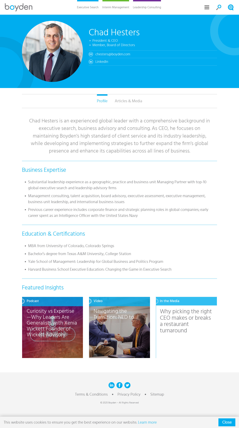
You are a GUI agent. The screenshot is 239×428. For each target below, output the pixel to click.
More (207, 7)
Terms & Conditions (91, 394)
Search (219, 7)
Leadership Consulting (147, 7)
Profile (102, 101)
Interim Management (115, 7)
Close (227, 422)
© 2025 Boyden (108, 402)
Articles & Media (128, 101)
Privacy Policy (129, 394)
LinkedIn (101, 62)
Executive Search (88, 7)
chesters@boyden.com (112, 54)
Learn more (147, 422)
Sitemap (157, 394)
